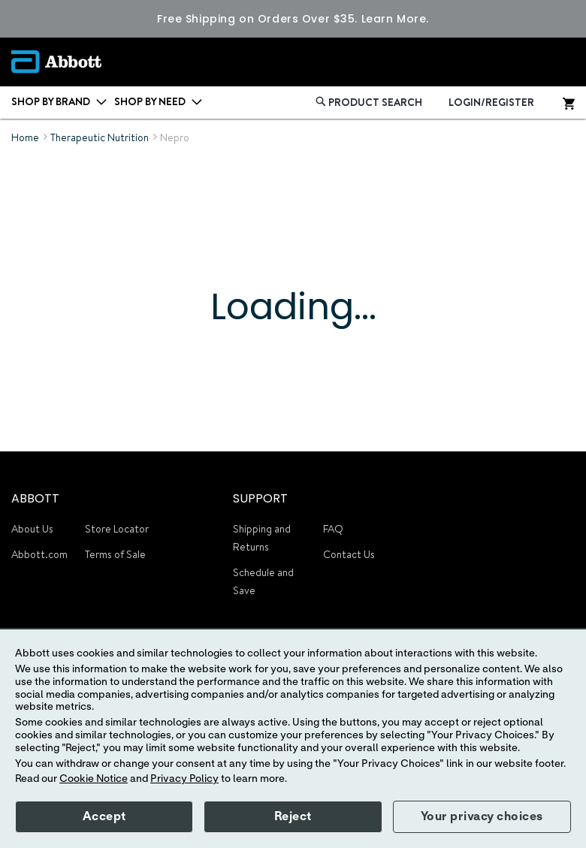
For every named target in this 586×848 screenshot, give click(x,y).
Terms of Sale (115, 554)
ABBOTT (35, 498)
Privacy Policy (184, 779)
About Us (32, 528)
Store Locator (117, 528)
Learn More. (395, 18)
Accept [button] (104, 816)
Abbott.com (39, 554)
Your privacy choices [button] (482, 816)
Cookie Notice (93, 779)
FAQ (333, 528)
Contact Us (349, 554)
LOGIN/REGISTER (491, 102)
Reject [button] (293, 816)
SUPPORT (260, 498)
